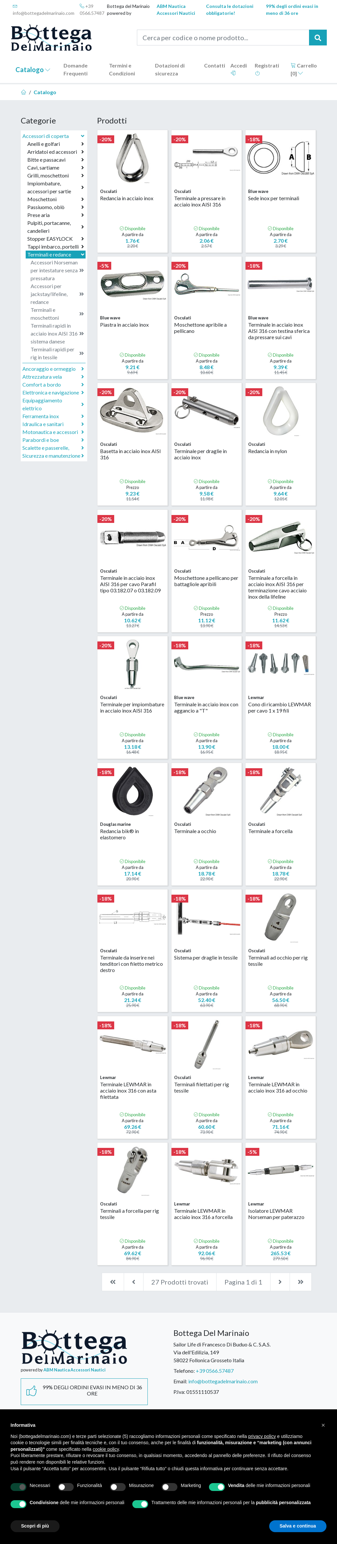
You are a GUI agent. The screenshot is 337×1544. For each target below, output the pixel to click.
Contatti (214, 65)
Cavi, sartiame (55, 168)
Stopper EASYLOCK (55, 239)
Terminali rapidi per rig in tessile (57, 353)
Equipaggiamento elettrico (53, 404)
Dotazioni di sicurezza (170, 69)
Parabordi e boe (53, 440)
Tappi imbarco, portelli (55, 247)
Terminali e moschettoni (57, 314)
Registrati (267, 69)
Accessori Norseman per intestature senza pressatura (57, 270)
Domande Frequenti (76, 69)
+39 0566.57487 (92, 9)
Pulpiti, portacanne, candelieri (55, 227)
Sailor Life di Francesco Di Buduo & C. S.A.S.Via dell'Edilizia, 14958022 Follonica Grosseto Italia (222, 1352)
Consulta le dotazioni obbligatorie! (229, 9)
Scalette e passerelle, (53, 448)
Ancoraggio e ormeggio (53, 369)
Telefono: (184, 1371)
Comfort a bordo (53, 385)
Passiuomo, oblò (55, 207)
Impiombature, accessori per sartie (55, 187)
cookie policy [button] (106, 1449)
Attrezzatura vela (53, 377)
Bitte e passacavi (55, 160)
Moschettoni (55, 199)
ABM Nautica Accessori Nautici (176, 9)
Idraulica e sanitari (53, 424)
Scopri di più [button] (35, 1526)
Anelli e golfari (55, 144)
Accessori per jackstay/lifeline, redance (57, 294)
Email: (180, 1381)
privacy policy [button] (262, 1436)
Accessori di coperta (54, 136)
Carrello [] (304, 69)
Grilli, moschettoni (55, 175)
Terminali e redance (56, 254)
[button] (323, 1425)
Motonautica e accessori (53, 432)
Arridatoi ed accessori (55, 152)
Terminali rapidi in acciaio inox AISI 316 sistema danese (57, 333)
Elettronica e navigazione (53, 392)
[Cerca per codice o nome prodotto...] (223, 37)
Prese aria (55, 215)
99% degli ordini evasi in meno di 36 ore (292, 9)
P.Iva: (179, 1392)
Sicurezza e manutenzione (53, 456)
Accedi (238, 69)
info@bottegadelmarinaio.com (43, 10)
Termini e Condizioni (122, 69)
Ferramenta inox (53, 416)
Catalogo (32, 69)
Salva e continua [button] (298, 1526)
